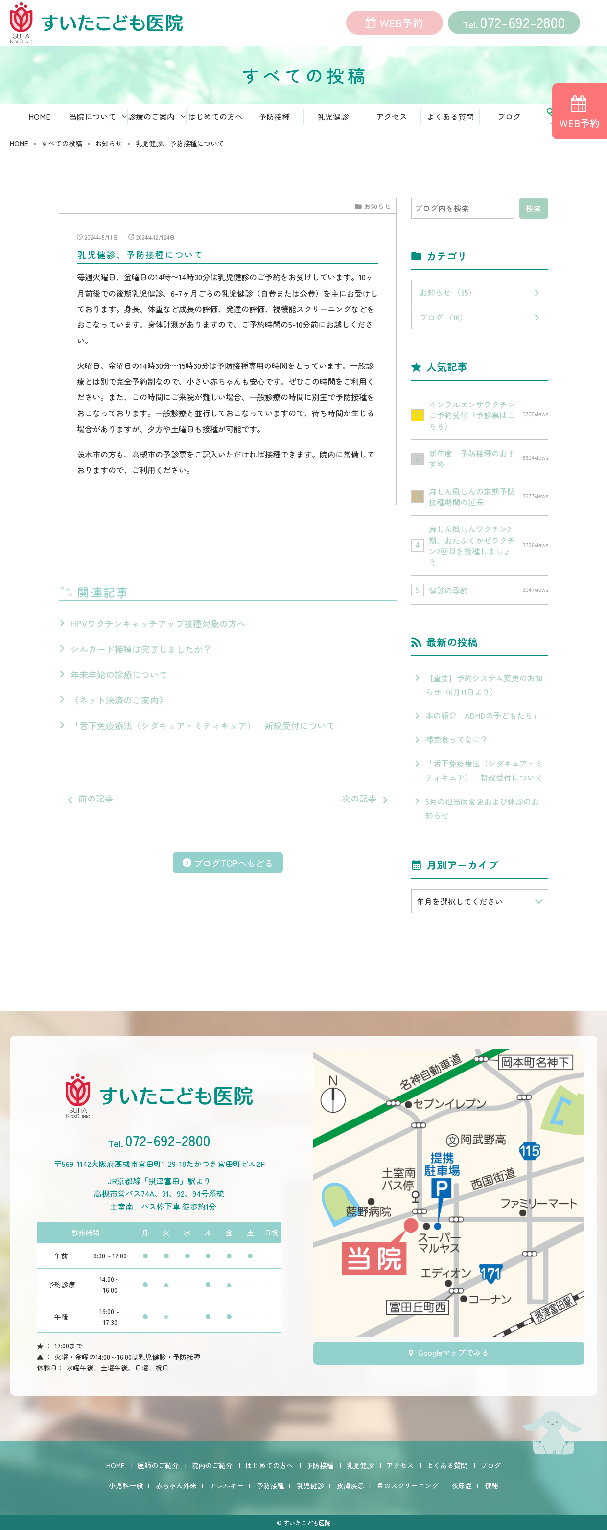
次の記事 (307, 861)
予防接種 (274, 120)
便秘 (491, 1485)
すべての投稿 (61, 147)
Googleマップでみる (453, 1356)
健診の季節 (488, 593)
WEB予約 (401, 24)
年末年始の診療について (118, 723)
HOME (39, 120)
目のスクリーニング (408, 1485)
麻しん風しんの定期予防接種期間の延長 (488, 500)
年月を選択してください (460, 905)
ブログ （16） (443, 320)
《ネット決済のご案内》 (118, 748)
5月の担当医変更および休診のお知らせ (482, 812)
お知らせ (108, 147)
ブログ (509, 120)
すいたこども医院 (306, 1522)
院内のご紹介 (212, 1465)
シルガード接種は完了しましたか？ (140, 697)
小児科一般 (126, 1485)
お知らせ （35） (448, 295)
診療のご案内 (151, 120)
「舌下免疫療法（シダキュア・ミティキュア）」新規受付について (202, 774)
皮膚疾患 (350, 1485)
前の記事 (148, 861)
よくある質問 (450, 120)
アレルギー (227, 1485)
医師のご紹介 (158, 1465)
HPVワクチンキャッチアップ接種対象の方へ (158, 672)
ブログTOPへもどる (233, 936)
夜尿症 (461, 1485)
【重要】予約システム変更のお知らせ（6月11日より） (484, 688)
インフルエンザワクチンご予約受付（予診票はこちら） (488, 418)
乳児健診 (333, 120)
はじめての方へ (215, 120)
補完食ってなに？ (456, 743)
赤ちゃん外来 (176, 1485)
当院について (92, 120)
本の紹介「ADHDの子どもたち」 (482, 719)
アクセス (391, 120)
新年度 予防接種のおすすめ (488, 462)
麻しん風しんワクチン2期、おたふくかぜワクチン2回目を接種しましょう (488, 549)
